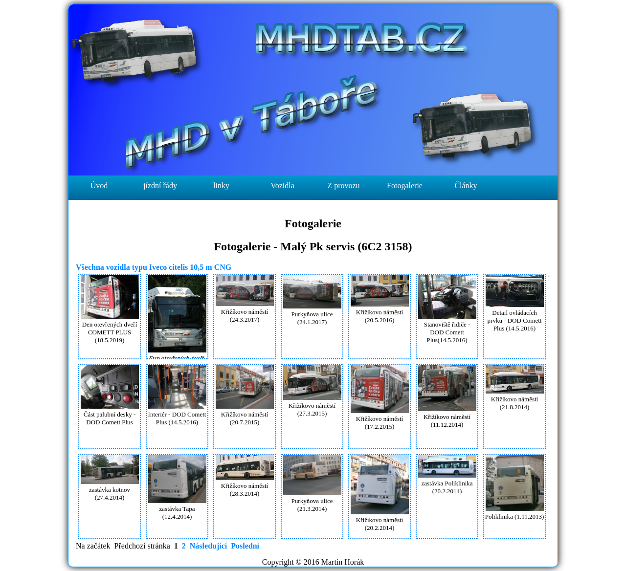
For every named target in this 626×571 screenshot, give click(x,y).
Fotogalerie (405, 185)
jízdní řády (160, 185)
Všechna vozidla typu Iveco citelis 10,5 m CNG (153, 267)
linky (221, 185)
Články (465, 185)
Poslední (245, 546)
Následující (208, 546)
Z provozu (343, 185)
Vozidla (282, 185)
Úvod (99, 185)
